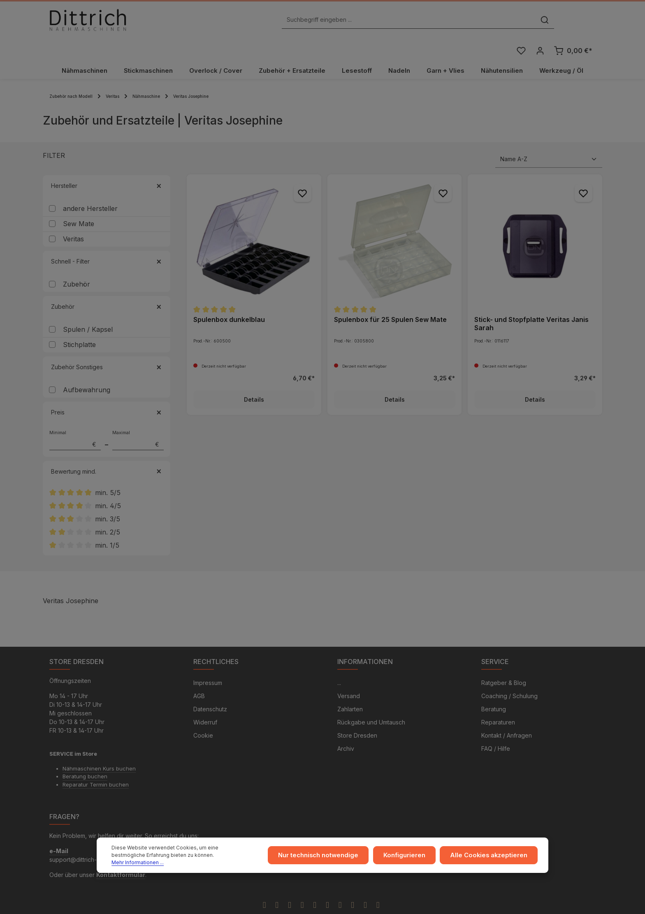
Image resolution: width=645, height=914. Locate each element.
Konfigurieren (411, 857)
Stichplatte (79, 325)
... (339, 663)
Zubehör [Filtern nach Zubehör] (106, 286)
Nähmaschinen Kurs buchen (99, 749)
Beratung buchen (85, 757)
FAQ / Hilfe (495, 729)
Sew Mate (78, 204)
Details (254, 379)
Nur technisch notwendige (328, 857)
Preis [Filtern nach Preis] (106, 392)
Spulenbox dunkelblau (229, 299)
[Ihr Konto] (540, 22)
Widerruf (205, 703)
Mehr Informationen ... (206, 861)
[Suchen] (449, 22)
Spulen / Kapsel (88, 309)
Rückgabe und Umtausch (371, 703)
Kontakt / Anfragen (506, 716)
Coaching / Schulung (509, 676)
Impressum (207, 663)
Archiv (345, 729)
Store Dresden (357, 716)
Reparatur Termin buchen (96, 765)
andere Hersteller (90, 189)
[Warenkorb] (573, 22)
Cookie (203, 716)
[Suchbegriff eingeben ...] (313, 22)
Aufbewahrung (86, 370)
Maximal (138, 420)
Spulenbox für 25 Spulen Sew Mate (390, 299)
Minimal (75, 420)
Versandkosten (453, 904)
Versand (348, 676)
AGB (199, 676)
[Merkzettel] (520, 22)
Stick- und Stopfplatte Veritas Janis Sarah (531, 303)
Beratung (493, 690)
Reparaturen (498, 703)
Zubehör (76, 264)
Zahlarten (350, 690)
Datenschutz (210, 690)
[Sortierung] (548, 139)
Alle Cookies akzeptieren (491, 857)
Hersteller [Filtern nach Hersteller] (106, 165)
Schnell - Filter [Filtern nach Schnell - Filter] (106, 241)
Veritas (73, 219)
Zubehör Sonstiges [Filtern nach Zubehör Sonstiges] (106, 347)
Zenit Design (306, 904)
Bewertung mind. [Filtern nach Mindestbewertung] (106, 451)
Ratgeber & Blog (503, 663)
